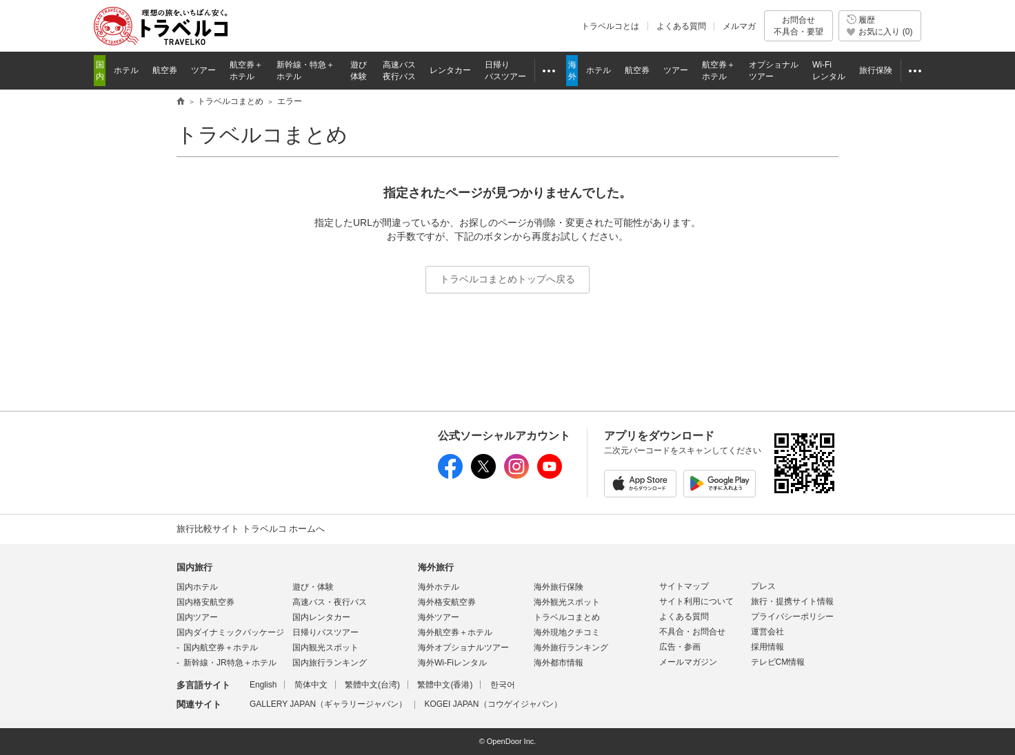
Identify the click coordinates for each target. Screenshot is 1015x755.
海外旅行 (436, 567)
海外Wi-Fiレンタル (452, 663)
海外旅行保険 (558, 587)
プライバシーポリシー (792, 616)
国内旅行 (194, 567)
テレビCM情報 (778, 662)
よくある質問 (681, 26)
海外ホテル (438, 587)
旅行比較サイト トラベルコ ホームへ (251, 529)
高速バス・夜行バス (329, 602)
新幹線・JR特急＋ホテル (230, 663)
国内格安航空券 (205, 602)
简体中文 (311, 685)
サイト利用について (696, 601)
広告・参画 (680, 647)
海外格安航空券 (447, 602)
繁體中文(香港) (444, 685)
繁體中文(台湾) (372, 685)
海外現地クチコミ (567, 632)
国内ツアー (197, 617)
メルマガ (739, 26)
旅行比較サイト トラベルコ (181, 102)
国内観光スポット (325, 647)
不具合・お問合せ (692, 632)
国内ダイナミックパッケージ (230, 632)
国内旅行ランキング (329, 663)
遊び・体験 (313, 587)
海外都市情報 (558, 663)
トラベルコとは (610, 26)
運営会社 (767, 632)
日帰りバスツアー (325, 632)
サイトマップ (684, 586)
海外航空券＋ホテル (455, 632)
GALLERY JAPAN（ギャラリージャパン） (328, 704)
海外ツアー (438, 617)
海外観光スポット (567, 602)
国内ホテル (197, 587)
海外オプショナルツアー (463, 647)
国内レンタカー (321, 617)
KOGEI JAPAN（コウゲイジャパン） (492, 704)
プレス (763, 586)
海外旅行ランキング (571, 647)
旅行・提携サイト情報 (792, 601)
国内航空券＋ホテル (220, 647)
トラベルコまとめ (262, 134)
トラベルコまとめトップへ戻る (507, 279)
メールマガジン (688, 662)
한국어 (502, 685)
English (263, 685)
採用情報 (767, 647)
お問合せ (798, 26)
